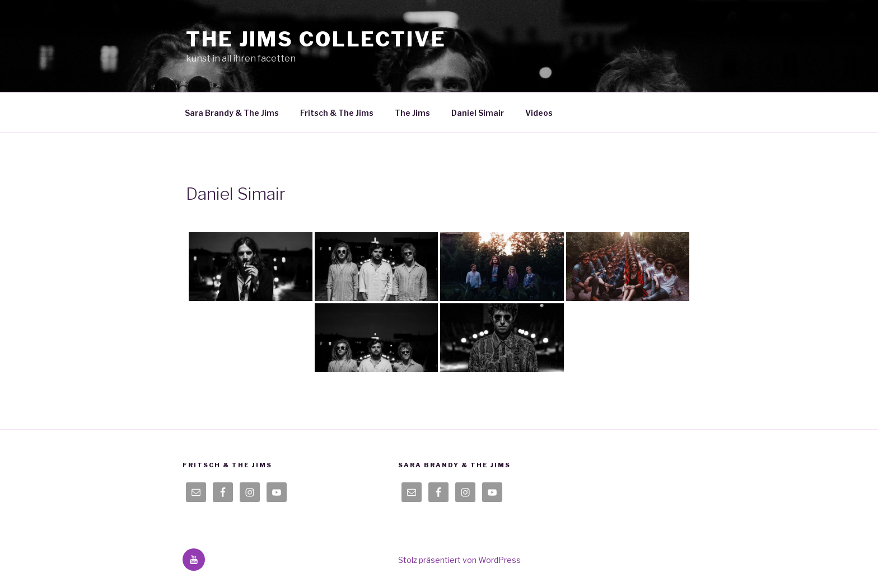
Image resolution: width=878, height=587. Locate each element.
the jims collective (316, 39)
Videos (539, 113)
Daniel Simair (477, 113)
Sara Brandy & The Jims (232, 113)
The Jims (412, 113)
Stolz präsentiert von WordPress (459, 560)
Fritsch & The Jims (336, 113)
